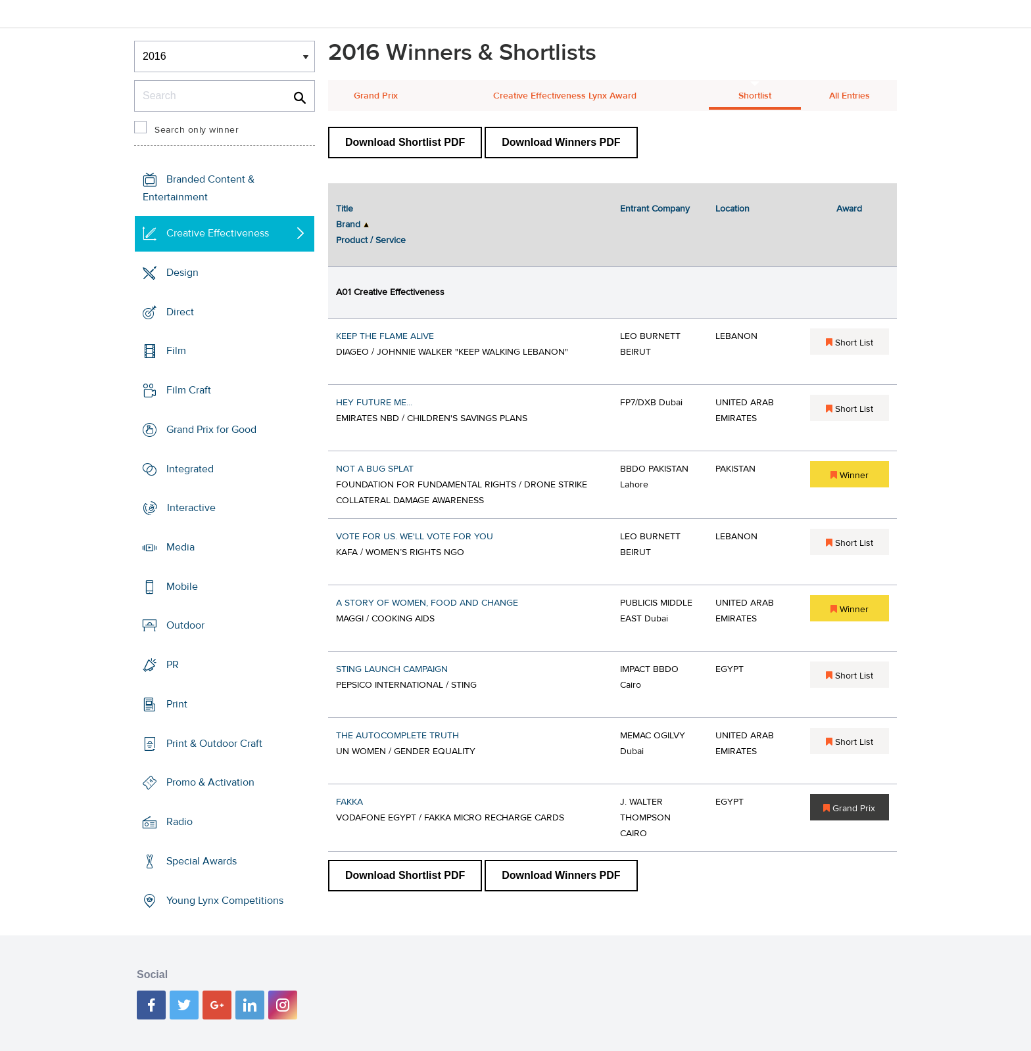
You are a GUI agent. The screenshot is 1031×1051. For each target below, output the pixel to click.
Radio (179, 821)
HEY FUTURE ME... (374, 403)
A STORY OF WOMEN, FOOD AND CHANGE (427, 603)
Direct (180, 311)
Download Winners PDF (561, 142)
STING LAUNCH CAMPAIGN (392, 669)
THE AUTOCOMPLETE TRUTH (397, 736)
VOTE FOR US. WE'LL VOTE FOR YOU (414, 537)
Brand (348, 225)
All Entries (849, 96)
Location (732, 209)
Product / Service (371, 240)
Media (180, 547)
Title (344, 209)
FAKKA (349, 802)
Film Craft (188, 390)
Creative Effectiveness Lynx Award (564, 96)
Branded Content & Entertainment (198, 188)
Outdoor (185, 625)
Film (176, 350)
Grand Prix (376, 96)
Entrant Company (655, 209)
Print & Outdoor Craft (214, 743)
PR (172, 664)
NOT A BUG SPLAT (375, 469)
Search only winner (197, 130)
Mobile (182, 586)
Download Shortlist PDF (405, 142)
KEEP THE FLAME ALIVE (385, 336)
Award (849, 209)
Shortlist (754, 96)
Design (182, 272)
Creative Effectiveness (217, 233)
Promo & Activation (210, 782)
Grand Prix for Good (211, 429)
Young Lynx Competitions (224, 899)
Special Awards (201, 861)
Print (176, 704)
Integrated (190, 468)
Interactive (191, 507)
